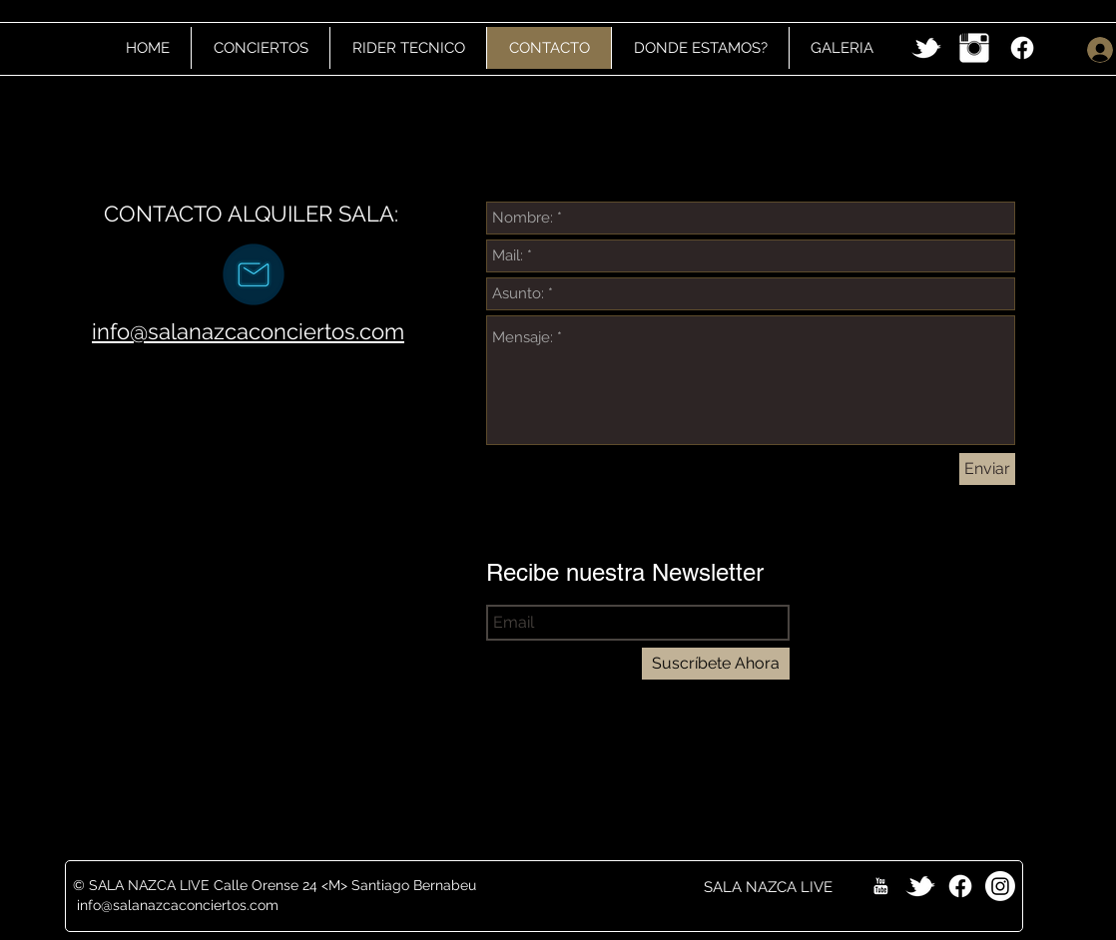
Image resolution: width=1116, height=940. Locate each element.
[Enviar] (987, 469)
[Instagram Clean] (974, 48)
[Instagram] (1000, 886)
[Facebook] (1022, 48)
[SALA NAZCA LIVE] (768, 887)
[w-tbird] (926, 48)
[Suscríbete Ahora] (716, 664)
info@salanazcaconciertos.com (248, 331)
